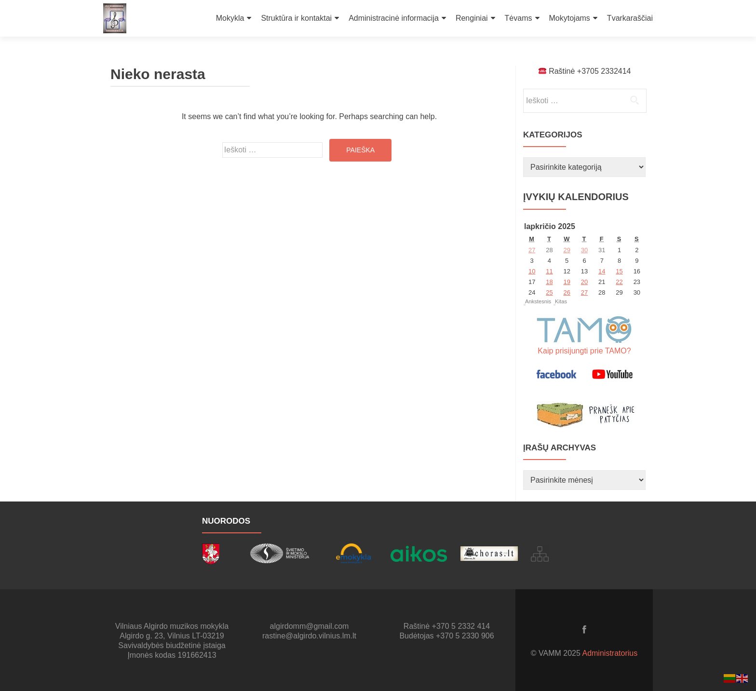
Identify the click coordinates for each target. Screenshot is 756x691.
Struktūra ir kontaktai (296, 18)
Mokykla (230, 18)
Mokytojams (569, 18)
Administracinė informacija (394, 18)
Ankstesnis (538, 301)
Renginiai (472, 18)
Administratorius (609, 653)
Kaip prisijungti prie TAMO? (584, 351)
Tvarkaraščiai (630, 18)
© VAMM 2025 (556, 653)
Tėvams (518, 18)
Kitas (561, 301)
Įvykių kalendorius (576, 196)
